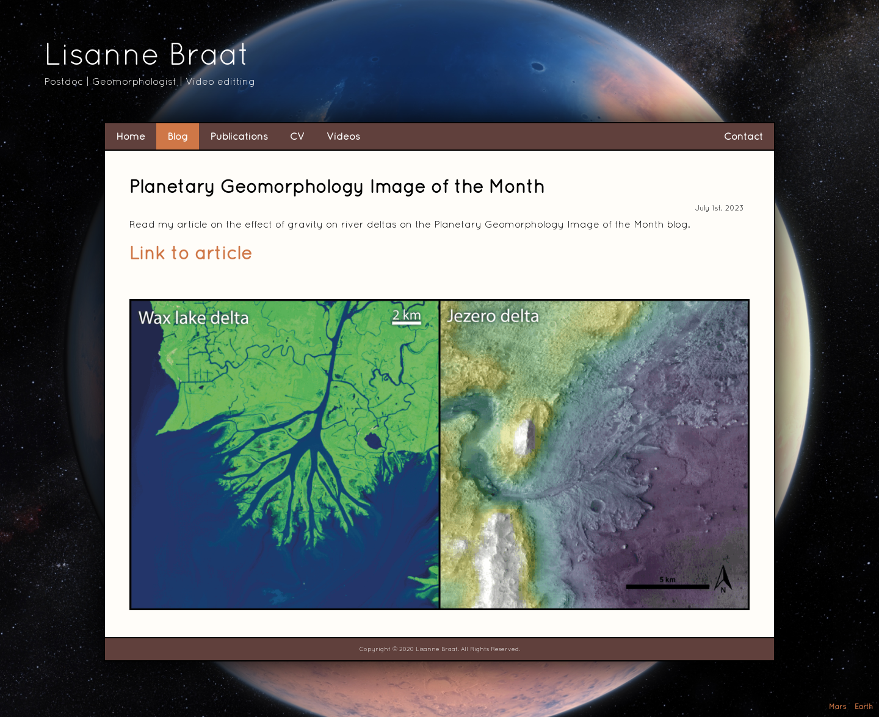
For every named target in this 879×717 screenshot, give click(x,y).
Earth (864, 706)
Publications (239, 136)
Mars (838, 706)
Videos (343, 136)
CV (297, 136)
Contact (743, 136)
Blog (177, 136)
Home (130, 136)
